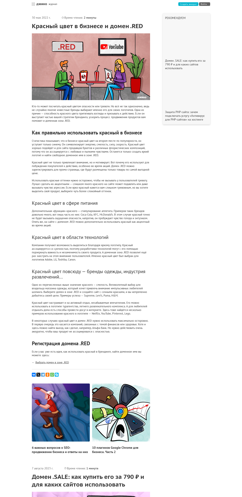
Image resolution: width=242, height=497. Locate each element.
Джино (41, 4)
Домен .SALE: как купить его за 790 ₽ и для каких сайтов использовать (88, 480)
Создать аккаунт (188, 4)
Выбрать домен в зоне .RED (52, 362)
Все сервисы (32, 4)
